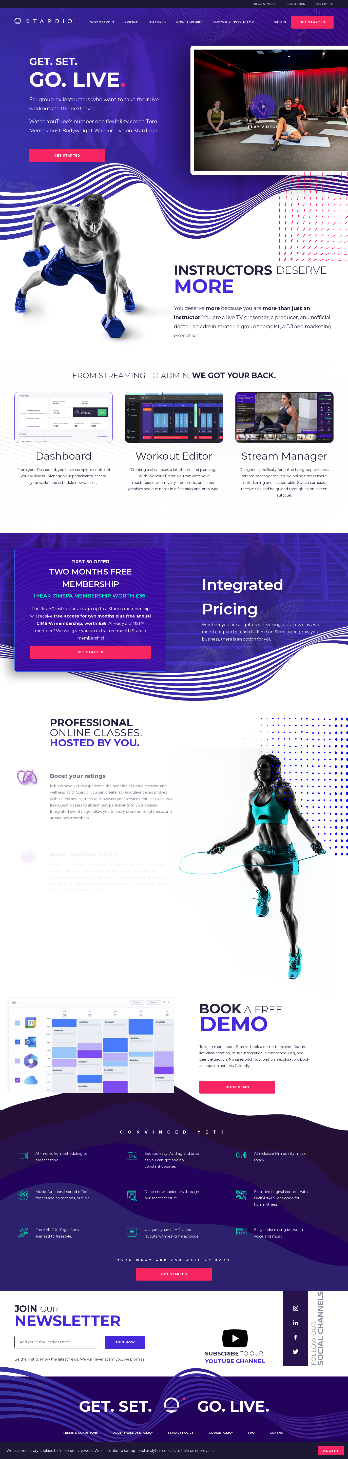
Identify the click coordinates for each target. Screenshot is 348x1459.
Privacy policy (181, 1435)
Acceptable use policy (133, 1435)
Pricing (131, 22)
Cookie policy (221, 1435)
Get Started (91, 652)
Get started (312, 22)
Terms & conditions (80, 1435)
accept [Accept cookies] (331, 1451)
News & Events (265, 4)
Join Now (125, 1342)
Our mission (295, 4)
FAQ (251, 1435)
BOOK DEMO (237, 1087)
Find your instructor (233, 22)
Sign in (280, 22)
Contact (277, 1435)
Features (157, 22)
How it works (189, 22)
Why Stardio (102, 22)
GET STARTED (67, 155)
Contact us (324, 4)
